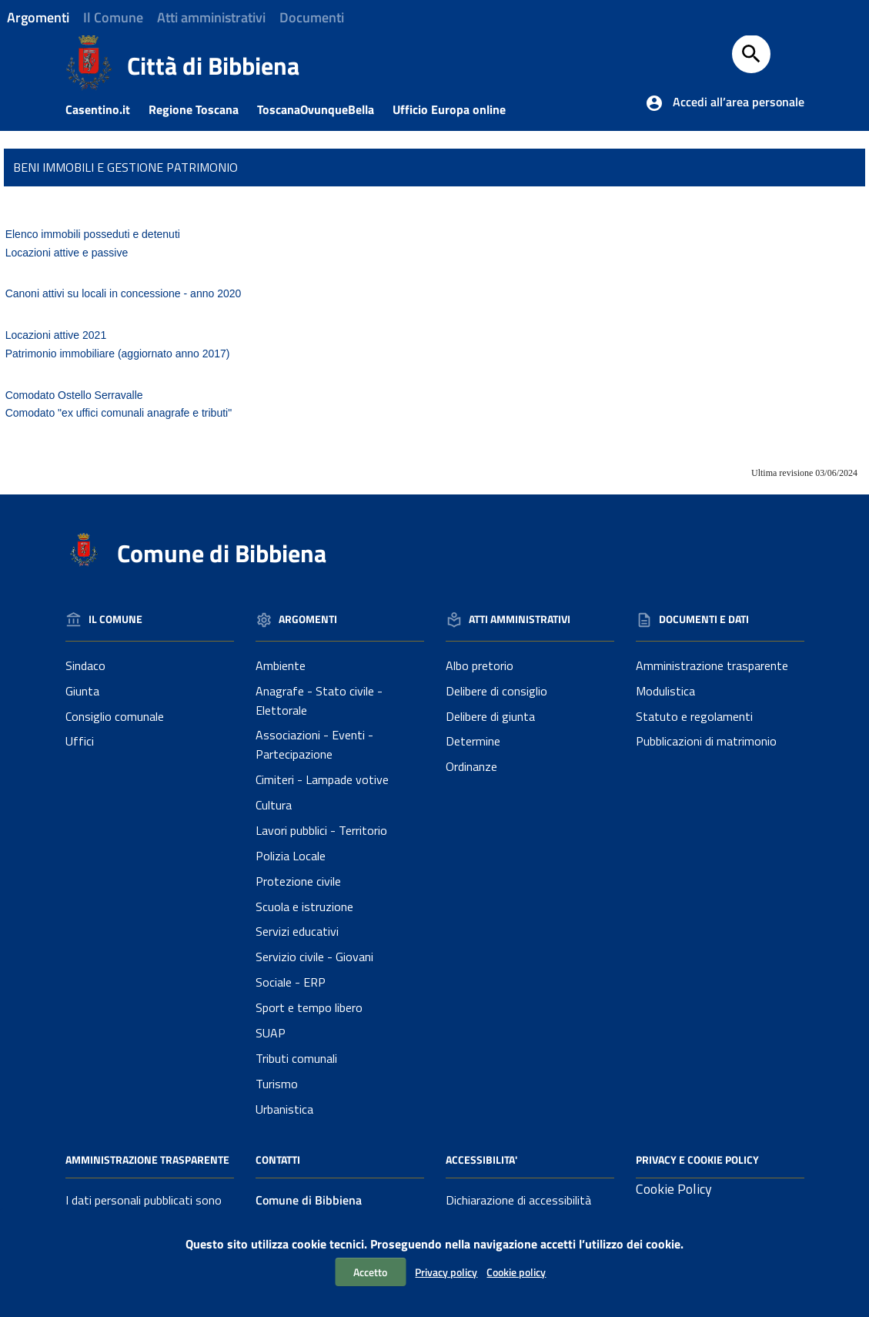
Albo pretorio (479, 665)
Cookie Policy (674, 1188)
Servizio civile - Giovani (314, 956)
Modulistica (665, 691)
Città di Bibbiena (213, 65)
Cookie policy (516, 1272)
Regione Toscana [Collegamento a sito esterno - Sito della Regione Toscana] (201, 109)
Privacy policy (446, 1272)
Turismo (277, 1083)
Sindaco (85, 665)
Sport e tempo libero (309, 1007)
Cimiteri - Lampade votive (322, 779)
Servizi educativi (297, 931)
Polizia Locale (291, 855)
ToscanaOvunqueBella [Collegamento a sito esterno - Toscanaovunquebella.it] (323, 109)
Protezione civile (298, 881)
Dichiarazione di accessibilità (518, 1200)
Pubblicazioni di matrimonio (706, 741)
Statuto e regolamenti (694, 716)
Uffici (79, 741)
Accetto (370, 1272)
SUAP (271, 1033)
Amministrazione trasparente (712, 665)
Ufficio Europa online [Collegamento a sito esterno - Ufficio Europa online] (457, 109)
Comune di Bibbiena (221, 553)
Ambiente (281, 665)
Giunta (82, 691)
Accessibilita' (481, 1159)
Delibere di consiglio (496, 691)
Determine (473, 741)
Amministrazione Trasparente (147, 1159)
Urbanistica (284, 1109)
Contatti (278, 1159)
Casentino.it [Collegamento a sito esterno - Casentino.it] (105, 109)
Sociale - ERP (291, 982)
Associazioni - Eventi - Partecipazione (314, 744)
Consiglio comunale (114, 716)
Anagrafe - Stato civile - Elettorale (319, 700)
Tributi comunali (296, 1058)
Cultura (274, 805)
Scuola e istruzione (304, 906)
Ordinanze (471, 766)
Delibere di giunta (490, 716)
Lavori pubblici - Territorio (321, 830)
